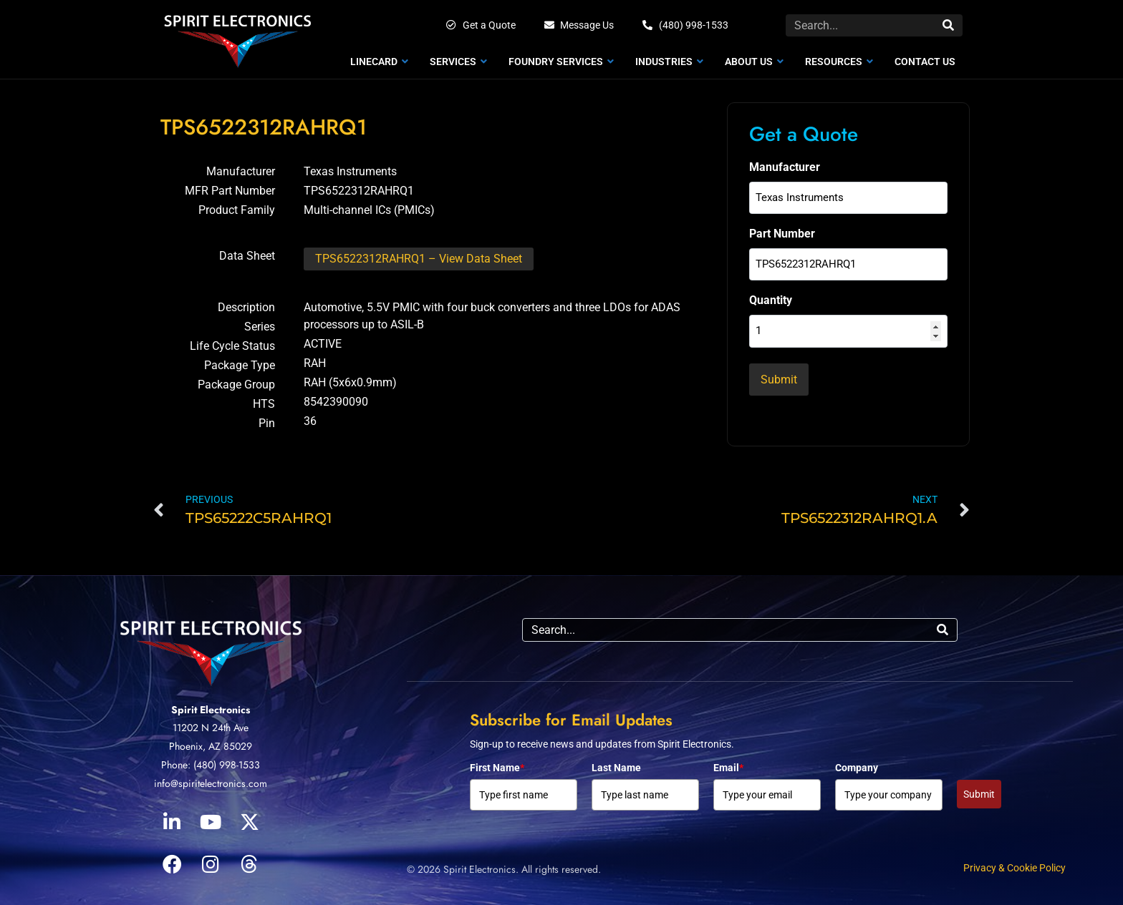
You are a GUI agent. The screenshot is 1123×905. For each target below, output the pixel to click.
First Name (497, 764)
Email (728, 764)
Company (856, 764)
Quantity (770, 293)
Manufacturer (784, 167)
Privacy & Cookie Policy (1014, 864)
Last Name (616, 764)
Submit (979, 790)
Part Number (782, 230)
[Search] (948, 25)
